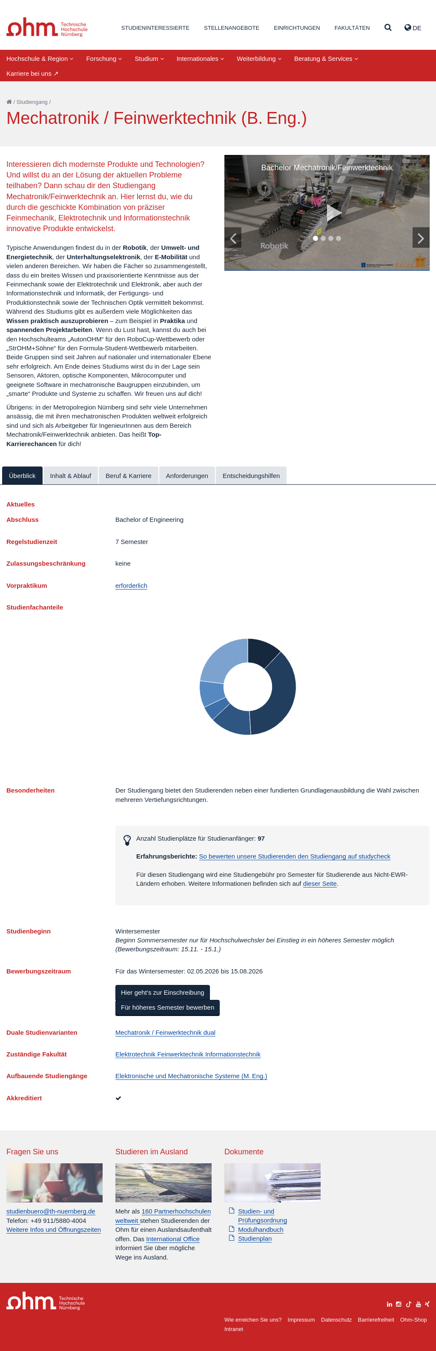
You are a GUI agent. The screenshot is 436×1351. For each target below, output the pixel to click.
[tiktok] (408, 1303)
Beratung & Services (326, 58)
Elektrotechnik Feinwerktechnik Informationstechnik (188, 1054)
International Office (173, 1238)
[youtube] (418, 1303)
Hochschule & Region (39, 58)
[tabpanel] (327, 213)
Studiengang (32, 102)
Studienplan (255, 1238)
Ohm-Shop (413, 1320)
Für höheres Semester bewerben (167, 1007)
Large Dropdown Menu (45, 1301)
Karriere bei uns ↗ (32, 73)
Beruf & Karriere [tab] (129, 475)
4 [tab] (338, 239)
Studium (149, 58)
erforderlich (131, 585)
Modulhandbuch (261, 1229)
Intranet (233, 1329)
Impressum (301, 1320)
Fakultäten (352, 28)
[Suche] (388, 28)
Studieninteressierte (155, 28)
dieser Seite (320, 883)
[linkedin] (389, 1303)
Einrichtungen (297, 28)
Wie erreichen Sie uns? (252, 1320)
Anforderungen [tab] (187, 475)
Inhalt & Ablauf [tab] (71, 475)
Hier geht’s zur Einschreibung (162, 992)
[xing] (427, 1303)
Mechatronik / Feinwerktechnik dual (165, 1032)
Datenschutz (336, 1320)
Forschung (104, 58)
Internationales (200, 58)
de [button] (413, 27)
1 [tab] (315, 239)
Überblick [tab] (22, 475)
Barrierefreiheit (376, 1320)
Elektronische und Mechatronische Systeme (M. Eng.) (191, 1075)
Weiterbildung (259, 58)
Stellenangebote (231, 28)
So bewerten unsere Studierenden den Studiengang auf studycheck (295, 856)
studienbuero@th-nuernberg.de (50, 1211)
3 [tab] (331, 239)
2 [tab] (323, 239)
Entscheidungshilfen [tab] (251, 475)
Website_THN (47, 27)
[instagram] (398, 1303)
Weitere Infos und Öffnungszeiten (53, 1229)
